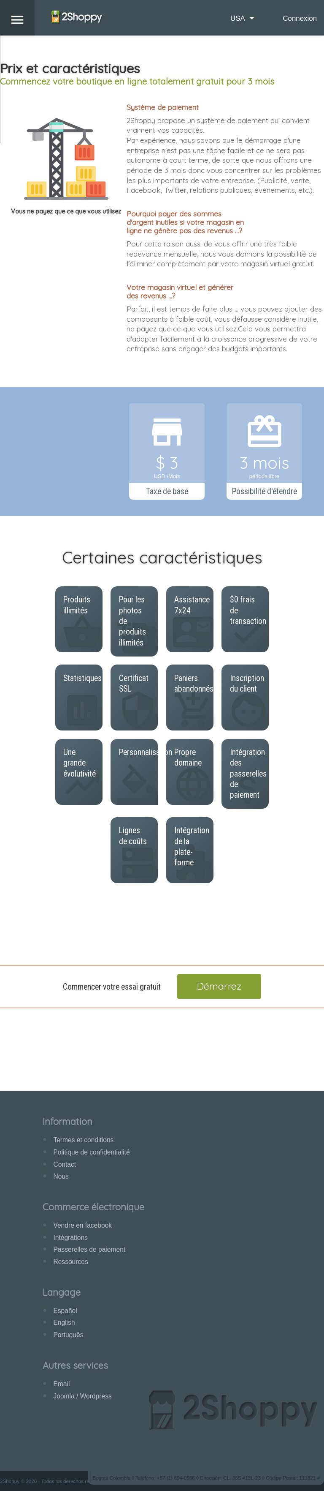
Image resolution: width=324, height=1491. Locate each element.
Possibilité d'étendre (264, 491)
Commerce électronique (93, 1206)
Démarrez (219, 986)
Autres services (75, 1365)
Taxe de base (167, 491)
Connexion (300, 18)
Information (67, 1121)
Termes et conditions (83, 1140)
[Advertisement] (162, 917)
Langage (62, 1292)
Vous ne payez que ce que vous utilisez (66, 211)
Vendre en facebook (82, 1225)
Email (61, 1383)
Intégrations (70, 1237)
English (64, 1322)
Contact (64, 1164)
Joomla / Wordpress (82, 1396)
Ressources (70, 1261)
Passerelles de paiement (89, 1249)
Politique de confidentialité (91, 1152)
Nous (60, 1176)
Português (68, 1334)
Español (65, 1310)
